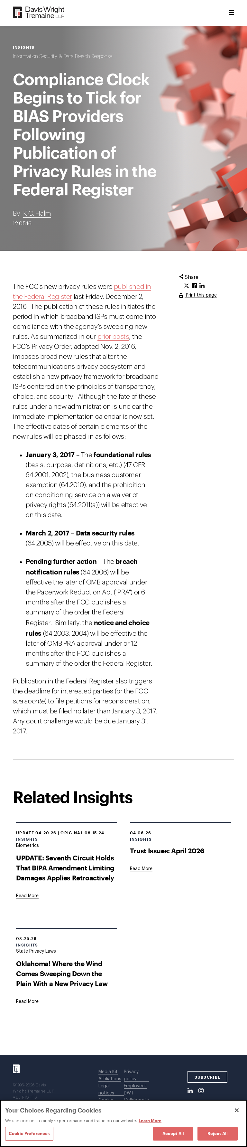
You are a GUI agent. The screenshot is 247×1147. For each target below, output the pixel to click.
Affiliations (109, 1079)
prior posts (113, 336)
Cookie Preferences (29, 1133)
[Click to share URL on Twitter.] (186, 286)
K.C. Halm (37, 213)
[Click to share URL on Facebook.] (194, 286)
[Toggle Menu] (231, 13)
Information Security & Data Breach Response (62, 56)
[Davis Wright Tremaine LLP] (39, 12)
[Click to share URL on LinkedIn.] (202, 286)
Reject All (217, 1133)
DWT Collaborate (136, 1097)
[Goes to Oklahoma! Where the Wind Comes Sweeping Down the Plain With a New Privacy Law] (27, 1001)
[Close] (237, 1110)
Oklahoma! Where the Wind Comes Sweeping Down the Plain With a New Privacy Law (62, 973)
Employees (135, 1086)
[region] (123, 1123)
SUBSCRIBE (208, 1077)
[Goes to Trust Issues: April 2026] (141, 868)
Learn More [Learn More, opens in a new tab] (150, 1120)
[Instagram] (201, 1091)
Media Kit (108, 1072)
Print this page (201, 295)
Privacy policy (131, 1075)
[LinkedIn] (190, 1091)
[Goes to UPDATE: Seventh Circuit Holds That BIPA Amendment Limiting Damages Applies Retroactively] (27, 895)
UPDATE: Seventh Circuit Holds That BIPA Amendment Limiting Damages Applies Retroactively (65, 868)
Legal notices (106, 1089)
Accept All (173, 1133)
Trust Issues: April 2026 (167, 851)
